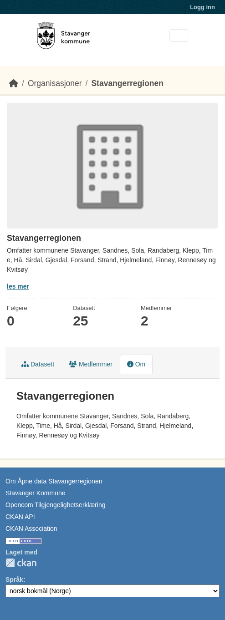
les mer (18, 286)
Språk (14, 579)
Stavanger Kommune (35, 493)
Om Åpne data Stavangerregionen (53, 481)
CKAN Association (31, 528)
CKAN (20, 563)
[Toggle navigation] (178, 35)
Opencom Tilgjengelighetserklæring (55, 504)
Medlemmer (90, 364)
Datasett (37, 364)
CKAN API (20, 516)
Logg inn (202, 7)
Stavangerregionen (127, 83)
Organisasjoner (55, 83)
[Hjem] (13, 83)
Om (136, 364)
